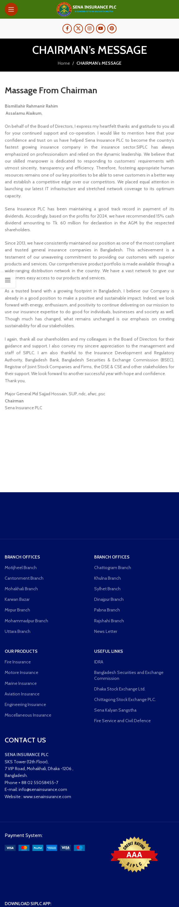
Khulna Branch (107, 578)
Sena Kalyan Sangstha (115, 710)
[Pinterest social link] (112, 28)
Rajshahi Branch (109, 621)
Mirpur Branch (17, 610)
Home (64, 63)
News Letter (105, 631)
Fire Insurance (18, 662)
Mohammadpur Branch (26, 621)
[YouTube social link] (100, 28)
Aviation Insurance (22, 694)
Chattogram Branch (112, 567)
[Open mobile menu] (11, 9)
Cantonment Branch (24, 578)
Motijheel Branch (21, 567)
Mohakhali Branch (21, 588)
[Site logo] (89, 9)
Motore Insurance (21, 672)
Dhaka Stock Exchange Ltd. (119, 689)
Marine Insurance (21, 683)
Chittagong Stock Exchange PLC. (125, 699)
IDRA (98, 662)
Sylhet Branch (107, 588)
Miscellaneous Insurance (28, 715)
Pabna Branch (107, 610)
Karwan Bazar (17, 599)
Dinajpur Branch (109, 599)
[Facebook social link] (67, 28)
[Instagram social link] (89, 28)
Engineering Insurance (25, 704)
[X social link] (78, 28)
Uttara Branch (17, 631)
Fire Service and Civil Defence (122, 720)
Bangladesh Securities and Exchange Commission (128, 675)
